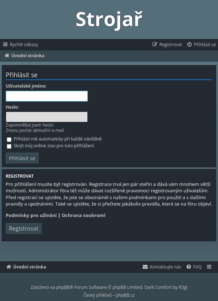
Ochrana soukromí (84, 215)
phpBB (63, 287)
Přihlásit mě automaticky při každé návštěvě (54, 139)
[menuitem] (201, 44)
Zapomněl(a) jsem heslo (30, 125)
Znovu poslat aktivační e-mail (35, 130)
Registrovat (24, 228)
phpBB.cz (125, 295)
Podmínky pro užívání (31, 215)
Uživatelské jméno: (26, 86)
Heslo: (12, 107)
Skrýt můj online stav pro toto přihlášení (50, 146)
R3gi (183, 287)
